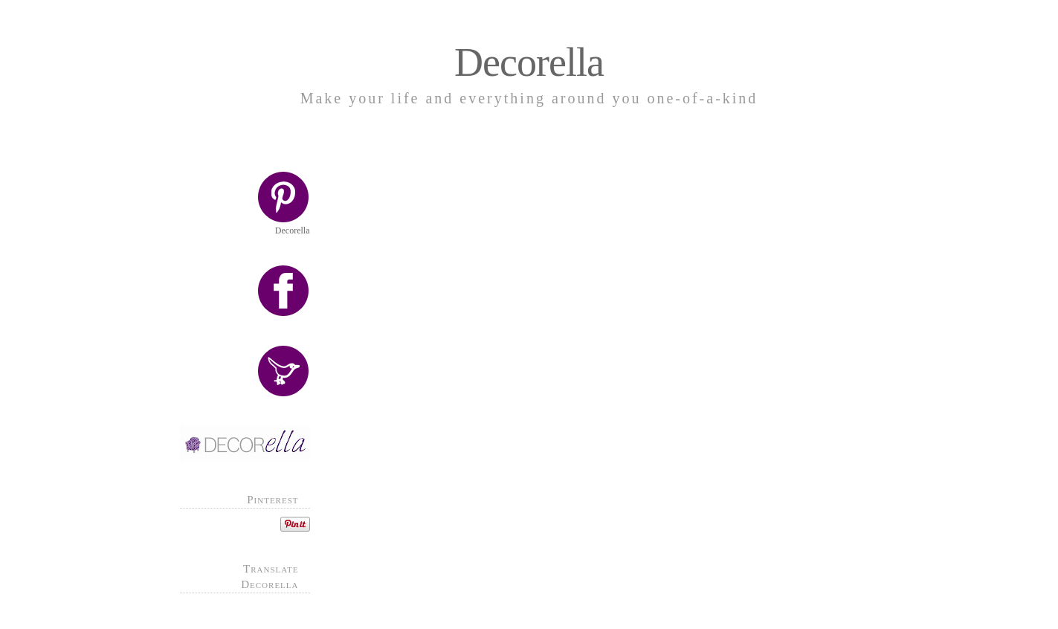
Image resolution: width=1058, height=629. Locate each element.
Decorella (529, 62)
